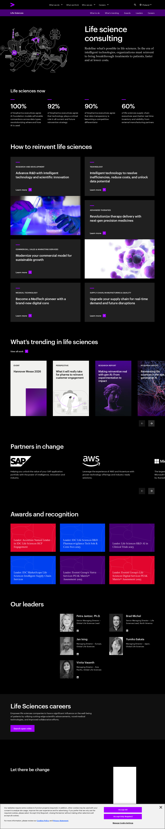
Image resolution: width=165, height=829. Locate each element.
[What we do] (56, 4)
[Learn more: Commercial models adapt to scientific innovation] (45, 259)
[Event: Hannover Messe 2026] (28, 388)
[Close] (161, 807)
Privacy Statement (60, 821)
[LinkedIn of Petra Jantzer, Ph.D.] (77, 631)
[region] (82, 816)
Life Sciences (16, 12)
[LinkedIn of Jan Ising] (77, 654)
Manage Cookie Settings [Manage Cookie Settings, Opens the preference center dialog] (123, 823)
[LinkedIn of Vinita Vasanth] (77, 677)
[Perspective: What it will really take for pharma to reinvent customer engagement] (71, 388)
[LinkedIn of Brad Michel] (127, 630)
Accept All (122, 810)
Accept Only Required (122, 816)
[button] (22, 728)
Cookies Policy (43, 821)
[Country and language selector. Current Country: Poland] (145, 5)
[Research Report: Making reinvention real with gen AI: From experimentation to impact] (113, 388)
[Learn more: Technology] (120, 176)
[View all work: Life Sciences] (19, 351)
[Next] (151, 423)
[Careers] (104, 4)
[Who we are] (89, 4)
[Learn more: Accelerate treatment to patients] (120, 302)
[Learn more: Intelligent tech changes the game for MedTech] (45, 302)
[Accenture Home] (18, 5)
